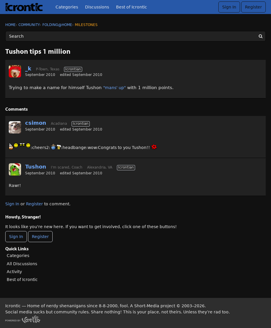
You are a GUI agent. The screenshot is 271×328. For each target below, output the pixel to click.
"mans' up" (114, 87)
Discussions (97, 7)
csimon (35, 123)
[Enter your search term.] (135, 36)
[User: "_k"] (15, 71)
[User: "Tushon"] (15, 169)
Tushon (35, 167)
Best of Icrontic (131, 7)
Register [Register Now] (40, 236)
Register (253, 7)
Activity (14, 271)
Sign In (229, 7)
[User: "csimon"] (15, 127)
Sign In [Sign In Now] (16, 236)
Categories (67, 7)
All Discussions (22, 263)
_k (28, 68)
